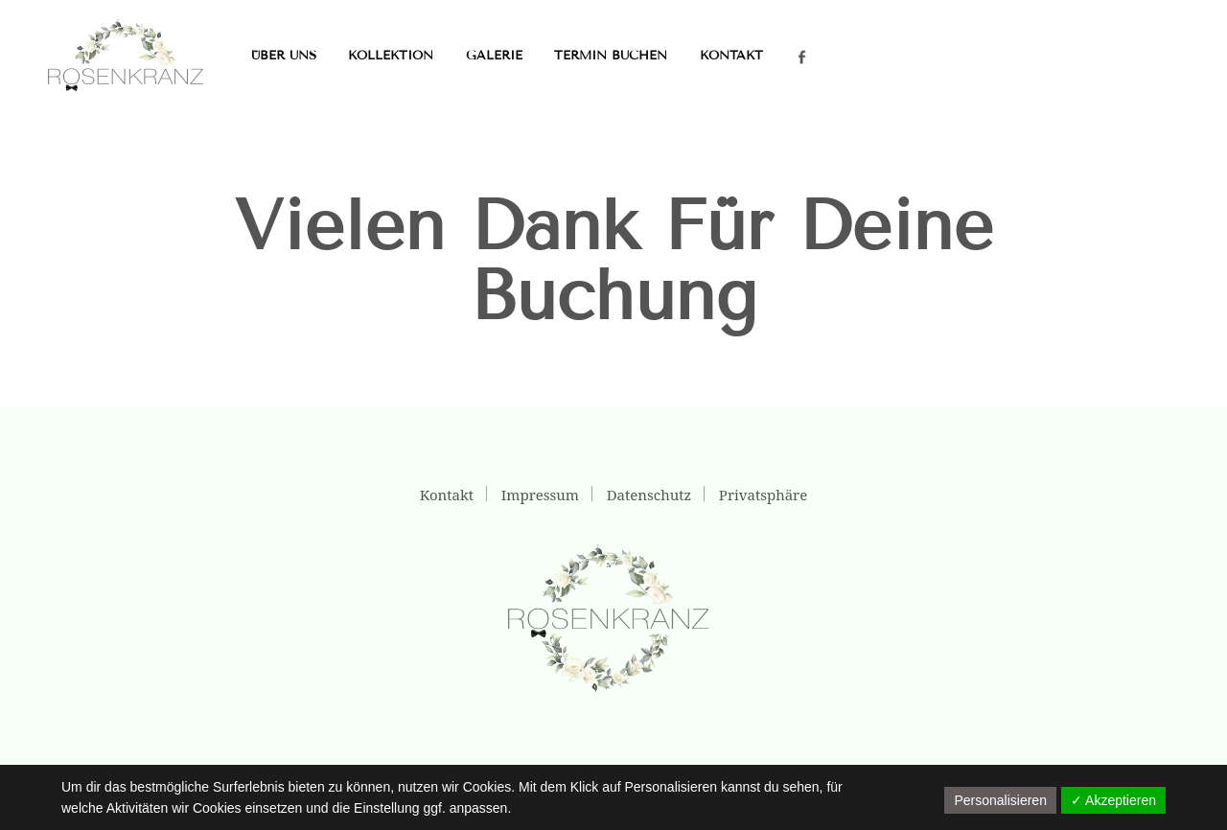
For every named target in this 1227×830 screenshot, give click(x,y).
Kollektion (390, 55)
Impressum (540, 494)
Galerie (494, 55)
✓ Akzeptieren (1113, 800)
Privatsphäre (763, 494)
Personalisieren (1000, 800)
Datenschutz (649, 494)
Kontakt (731, 55)
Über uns (283, 55)
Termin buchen (610, 55)
